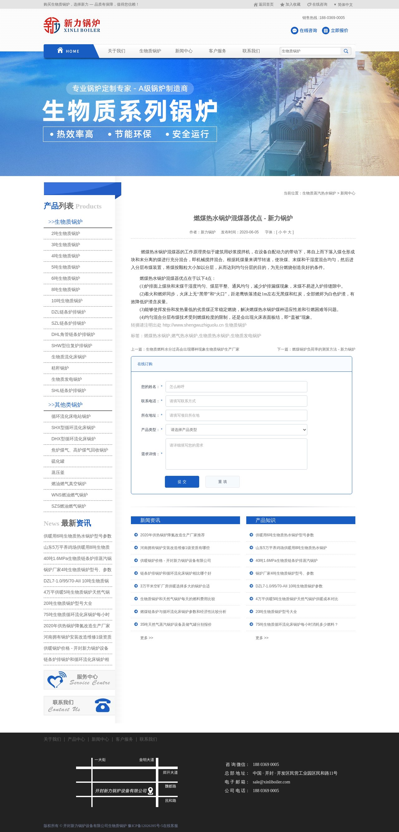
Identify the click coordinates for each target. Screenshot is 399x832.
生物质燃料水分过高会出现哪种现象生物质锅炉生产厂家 (192, 349)
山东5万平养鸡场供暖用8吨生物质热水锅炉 (291, 548)
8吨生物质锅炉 (65, 289)
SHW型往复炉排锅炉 (71, 345)
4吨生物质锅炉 (65, 255)
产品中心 (76, 739)
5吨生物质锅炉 (65, 267)
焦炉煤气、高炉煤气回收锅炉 (79, 449)
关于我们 (116, 51)
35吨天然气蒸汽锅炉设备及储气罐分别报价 (176, 624)
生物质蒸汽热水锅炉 (319, 193)
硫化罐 (58, 461)
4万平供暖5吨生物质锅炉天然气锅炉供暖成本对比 (297, 599)
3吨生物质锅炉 (65, 244)
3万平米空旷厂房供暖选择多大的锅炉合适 (175, 586)
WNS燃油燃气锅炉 (69, 494)
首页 (67, 50)
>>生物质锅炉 (65, 222)
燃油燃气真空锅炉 (68, 483)
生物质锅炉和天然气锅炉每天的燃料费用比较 (177, 599)
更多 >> (146, 638)
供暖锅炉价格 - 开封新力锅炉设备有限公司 (175, 560)
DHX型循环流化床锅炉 (73, 438)
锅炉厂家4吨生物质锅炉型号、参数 (285, 573)
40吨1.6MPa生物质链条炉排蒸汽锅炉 (287, 560)
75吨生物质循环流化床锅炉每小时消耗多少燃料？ (297, 624)
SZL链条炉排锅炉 (68, 323)
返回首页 (266, 4)
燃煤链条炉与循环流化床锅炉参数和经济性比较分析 (183, 612)
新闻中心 (184, 51)
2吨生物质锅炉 (65, 233)
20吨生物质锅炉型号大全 (276, 612)
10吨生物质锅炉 (67, 300)
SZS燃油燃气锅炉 (68, 506)
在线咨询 (319, 4)
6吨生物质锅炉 (65, 278)
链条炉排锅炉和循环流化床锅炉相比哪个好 (175, 573)
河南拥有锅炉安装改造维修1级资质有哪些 (175, 548)
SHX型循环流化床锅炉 (73, 427)
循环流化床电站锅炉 (71, 416)
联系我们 (251, 51)
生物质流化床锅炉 (68, 356)
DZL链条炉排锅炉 (68, 311)
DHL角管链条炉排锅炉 (73, 334)
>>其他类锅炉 (65, 405)
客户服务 (217, 51)
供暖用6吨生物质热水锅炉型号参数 (285, 535)
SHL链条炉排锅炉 (68, 390)
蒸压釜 (58, 472)
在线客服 (170, 826)
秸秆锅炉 (60, 368)
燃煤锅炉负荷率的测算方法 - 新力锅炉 (323, 349)
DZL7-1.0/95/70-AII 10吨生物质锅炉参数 (289, 586)
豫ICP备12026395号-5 (145, 826)
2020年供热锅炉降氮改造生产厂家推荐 (172, 535)
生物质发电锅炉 (66, 379)
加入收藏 (293, 4)
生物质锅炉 (150, 51)
